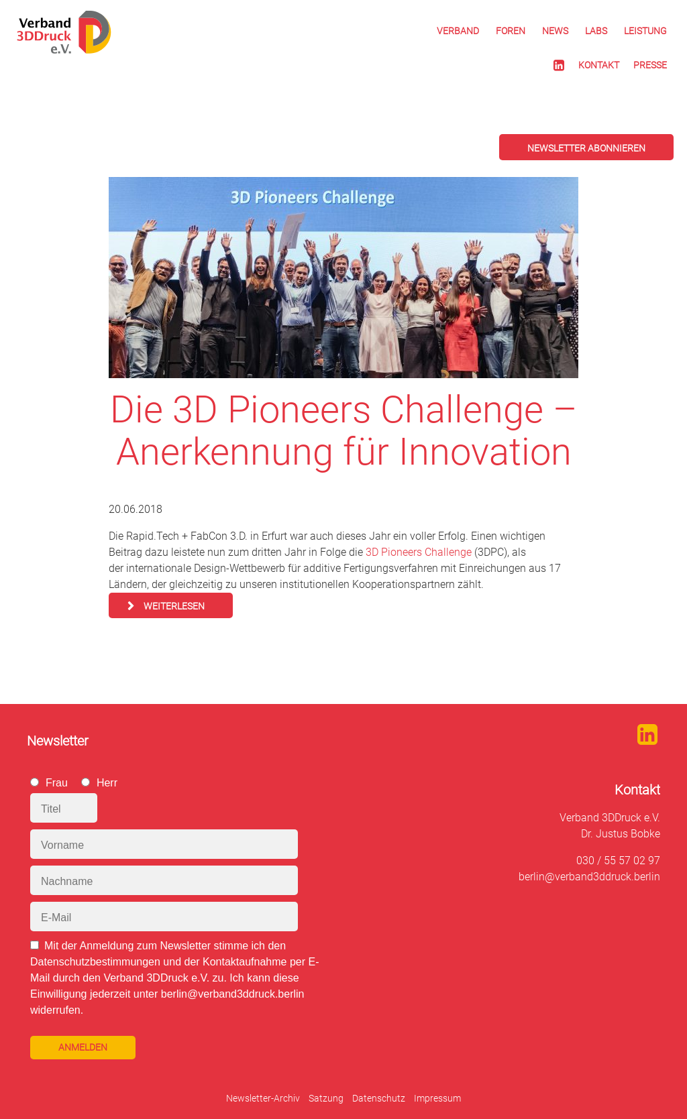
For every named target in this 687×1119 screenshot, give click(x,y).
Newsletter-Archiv (263, 1098)
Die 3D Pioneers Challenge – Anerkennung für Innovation (343, 431)
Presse (650, 65)
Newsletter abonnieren (586, 148)
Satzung (326, 1098)
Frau (57, 782)
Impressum (437, 1098)
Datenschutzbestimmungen (95, 961)
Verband (458, 30)
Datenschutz (378, 1098)
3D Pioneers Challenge (419, 552)
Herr (107, 782)
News (555, 30)
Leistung (645, 30)
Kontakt (598, 65)
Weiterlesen (174, 606)
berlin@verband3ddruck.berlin (589, 876)
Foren (510, 30)
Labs (596, 30)
